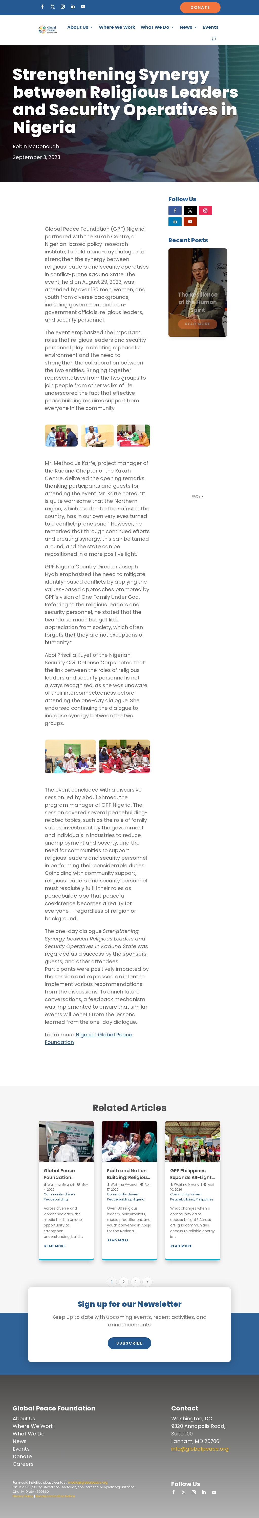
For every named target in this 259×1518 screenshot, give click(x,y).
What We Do (155, 27)
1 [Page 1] (111, 1282)
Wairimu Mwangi (60, 1184)
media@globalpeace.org (87, 1482)
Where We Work (117, 27)
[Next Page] (147, 1282)
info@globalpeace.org (200, 1448)
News (186, 27)
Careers (23, 1464)
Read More (55, 1246)
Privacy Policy (23, 1496)
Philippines (204, 1199)
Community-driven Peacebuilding (59, 1197)
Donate (200, 7)
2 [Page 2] (124, 1282)
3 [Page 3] (136, 1282)
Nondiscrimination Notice (55, 1496)
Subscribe (129, 1343)
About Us (77, 27)
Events (211, 27)
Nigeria (138, 1199)
